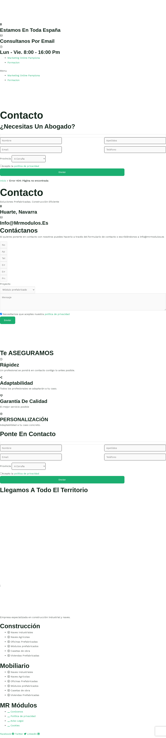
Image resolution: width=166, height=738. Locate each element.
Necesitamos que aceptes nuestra (36, 316)
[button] (83, 71)
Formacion (13, 62)
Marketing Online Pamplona (24, 57)
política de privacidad (27, 165)
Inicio (3, 180)
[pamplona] (23, 338)
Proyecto (5, 285)
